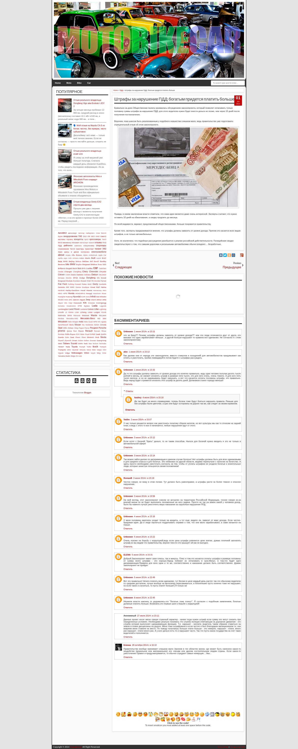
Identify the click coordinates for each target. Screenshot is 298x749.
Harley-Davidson (72, 290)
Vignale (60, 353)
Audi (93, 258)
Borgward (86, 264)
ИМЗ (93, 236)
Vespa (99, 350)
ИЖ (88, 236)
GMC (72, 287)
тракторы (80, 249)
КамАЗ (103, 236)
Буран (60, 236)
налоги (91, 243)
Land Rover (74, 309)
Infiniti (93, 296)
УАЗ (104, 249)
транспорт (89, 249)
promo (61, 330)
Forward (78, 284)
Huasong (69, 297)
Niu (83, 325)
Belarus (78, 261)
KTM (80, 306)
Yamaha (61, 356)
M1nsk (103, 312)
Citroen (61, 274)
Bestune (61, 264)
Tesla (68, 347)
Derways (61, 278)
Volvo (86, 353)
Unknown (128, 331)
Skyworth (67, 340)
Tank (86, 343)
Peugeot (94, 328)
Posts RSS (223, 747)
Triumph (82, 347)
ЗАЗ (84, 236)
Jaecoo (76, 300)
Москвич (75, 243)
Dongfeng (90, 278)
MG (99, 318)
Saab (98, 334)
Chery (85, 271)
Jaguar (82, 300)
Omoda (103, 325)
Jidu (65, 303)
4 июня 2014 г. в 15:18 (153, 397)
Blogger (87, 392)
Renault (89, 331)
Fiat (59, 284)
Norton (96, 325)
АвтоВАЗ (62, 233)
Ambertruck (93, 255)
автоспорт (72, 233)
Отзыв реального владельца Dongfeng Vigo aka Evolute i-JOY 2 (88, 103)
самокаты (78, 246)
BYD (84, 268)
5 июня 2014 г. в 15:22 (144, 537)
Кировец (70, 239)
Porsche (102, 328)
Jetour (98, 300)
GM (67, 287)
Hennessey (97, 290)
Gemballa (102, 284)
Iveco (66, 300)
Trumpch (103, 347)
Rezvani (97, 331)
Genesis (61, 287)
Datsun (94, 274)
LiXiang (83, 312)
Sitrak (97, 337)
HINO (60, 293)
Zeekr (67, 356)
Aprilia (60, 258)
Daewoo (79, 275)
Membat (61, 318)
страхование (63, 249)
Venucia (82, 350)
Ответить (128, 343)
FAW (89, 281)
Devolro (68, 278)
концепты (78, 239)
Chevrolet (93, 271)
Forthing (71, 284)
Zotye (73, 356)
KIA (84, 303)
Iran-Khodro (101, 297)
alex (126, 352)
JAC (70, 300)
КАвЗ (98, 236)
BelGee (85, 261)
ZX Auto (79, 356)
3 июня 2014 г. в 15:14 (144, 455)
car (95, 268)
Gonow (78, 287)
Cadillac (89, 268)
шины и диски (71, 252)
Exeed (83, 281)
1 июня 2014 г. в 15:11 (144, 331)
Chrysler (102, 272)
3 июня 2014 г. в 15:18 (143, 478)
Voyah (93, 353)
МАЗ (60, 243)
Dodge (82, 278)
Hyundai (76, 296)
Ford (65, 284)
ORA (65, 328)
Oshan (70, 328)
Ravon (81, 331)
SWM (80, 343)
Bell (91, 261)
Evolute (69, 281)
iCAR (83, 297)
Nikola (71, 325)
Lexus (91, 309)
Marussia (76, 315)
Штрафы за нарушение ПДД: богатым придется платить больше (174, 99)
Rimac (103, 331)
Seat (72, 337)
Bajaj (60, 261)
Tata (90, 344)
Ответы (129, 391)
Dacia (73, 275)
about (61, 254)
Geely (95, 284)
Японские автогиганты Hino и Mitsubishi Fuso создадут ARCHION (87, 179)
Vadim (127, 419)
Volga (67, 353)
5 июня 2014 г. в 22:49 (144, 577)
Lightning (102, 309)
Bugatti (69, 268)
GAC (90, 284)
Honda (71, 293)
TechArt (95, 344)
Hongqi (89, 293)
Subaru (66, 343)
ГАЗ (80, 236)
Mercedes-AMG (72, 318)
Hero (104, 290)
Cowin (68, 275)
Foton (84, 284)
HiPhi (65, 293)
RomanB (128, 478)
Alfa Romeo (76, 255)
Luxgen (97, 312)
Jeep (88, 299)
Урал (60, 252)
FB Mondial (95, 281)
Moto (69, 83)
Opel (60, 328)
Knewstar (91, 303)
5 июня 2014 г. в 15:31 (142, 555)
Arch (70, 258)
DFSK (75, 278)
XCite (104, 353)
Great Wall (95, 287)
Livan (77, 312)
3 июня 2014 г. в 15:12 (144, 437)
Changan (68, 272)
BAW (65, 261)
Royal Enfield (90, 334)
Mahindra (62, 315)
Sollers (86, 340)
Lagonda (103, 306)
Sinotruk (90, 337)
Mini (104, 318)
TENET (61, 347)
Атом (98, 233)
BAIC (104, 258)
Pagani (81, 328)
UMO (69, 350)
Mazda (94, 315)
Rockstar (61, 334)
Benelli (96, 261)
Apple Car (102, 255)
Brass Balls (102, 264)
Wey (99, 353)
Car (89, 83)
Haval (83, 290)
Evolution (76, 281)
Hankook (61, 290)
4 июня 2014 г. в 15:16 (144, 516)
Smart (74, 340)
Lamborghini (63, 309)
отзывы (98, 242)
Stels (60, 343)
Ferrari (103, 281)
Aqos (65, 258)
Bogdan (79, 264)
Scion (67, 337)
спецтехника (88, 246)
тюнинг (98, 249)
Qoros (69, 331)
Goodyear (85, 287)
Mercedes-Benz (87, 318)
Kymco (87, 306)
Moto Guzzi (88, 322)
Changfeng (77, 272)
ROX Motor (80, 334)
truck (95, 346)
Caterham (102, 268)
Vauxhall (75, 350)
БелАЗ (103, 233)
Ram (75, 331)
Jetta (104, 300)
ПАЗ (104, 243)
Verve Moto (91, 350)
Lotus (90, 312)
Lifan (96, 309)
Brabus (94, 264)
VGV (104, 350)
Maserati (85, 315)
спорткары (101, 245)
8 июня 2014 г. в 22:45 (144, 597)
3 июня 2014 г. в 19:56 (144, 496)
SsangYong (101, 340)
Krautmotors (71, 306)
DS (98, 278)
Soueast (93, 340)
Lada (94, 305)
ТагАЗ (72, 249)
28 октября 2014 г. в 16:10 (144, 645)
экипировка (85, 252)
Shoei (84, 337)
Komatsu (61, 306)
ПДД (60, 246)
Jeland (93, 300)
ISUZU (61, 300)
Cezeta (60, 272)
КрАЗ (86, 239)
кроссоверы (95, 239)
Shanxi (77, 337)
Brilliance (62, 268)
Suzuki (74, 343)
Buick (75, 268)
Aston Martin (84, 258)
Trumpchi (62, 350)
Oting (76, 328)
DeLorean (102, 275)
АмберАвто (90, 233)
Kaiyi (70, 303)
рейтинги (68, 245)
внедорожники (70, 236)
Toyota (74, 346)
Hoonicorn (97, 293)
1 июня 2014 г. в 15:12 (139, 352)
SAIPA (103, 334)
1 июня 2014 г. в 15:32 (144, 370)
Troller (88, 347)
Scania (61, 337)
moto (81, 321)
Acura (68, 255)
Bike (79, 83)
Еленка (127, 645)
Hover (104, 293)
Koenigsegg (101, 303)
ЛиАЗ (104, 239)
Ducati (103, 278)
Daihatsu (87, 275)
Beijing (71, 261)
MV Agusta (102, 322)
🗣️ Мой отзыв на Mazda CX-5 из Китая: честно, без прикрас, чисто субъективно (89, 128)
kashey (137, 397)
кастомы (61, 239)
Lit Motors (69, 312)
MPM (95, 322)
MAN (69, 315)
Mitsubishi (62, 321)
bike (67, 264)
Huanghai (61, 297)
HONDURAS (80, 293)
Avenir (98, 258)
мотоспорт (84, 243)
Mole (70, 322)
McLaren (102, 315)
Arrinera (75, 258)
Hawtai (89, 290)
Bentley (103, 261)
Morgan (75, 322)
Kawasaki (78, 303)
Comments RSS (237, 747)
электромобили (98, 252)
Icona (88, 297)
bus (79, 268)
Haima (103, 287)
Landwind (84, 309)
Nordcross (89, 325)
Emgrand (62, 281)
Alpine (85, 255)
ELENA (127, 555)
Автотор (81, 233)
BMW (72, 264)
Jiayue (60, 303)
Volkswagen (76, 353)
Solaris (80, 340)
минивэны (67, 243)
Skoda (103, 337)
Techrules (102, 344)
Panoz (87, 328)
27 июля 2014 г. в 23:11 (148, 615)
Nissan (77, 324)
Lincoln (61, 312)
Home (58, 83)
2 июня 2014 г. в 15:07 (141, 419)
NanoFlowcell (63, 325)
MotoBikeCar (76, 747)
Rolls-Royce (70, 334)
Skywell (61, 340)
